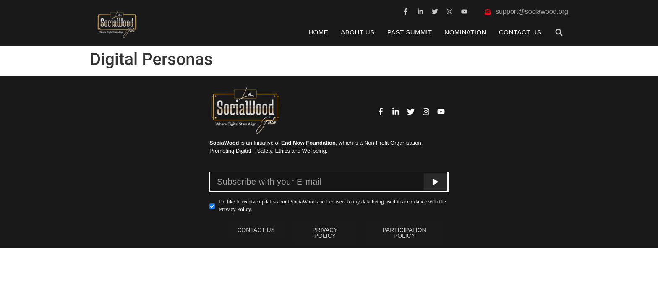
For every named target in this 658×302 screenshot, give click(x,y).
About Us (357, 32)
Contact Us (520, 32)
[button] (559, 32)
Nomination (465, 32)
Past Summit (409, 32)
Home (318, 32)
